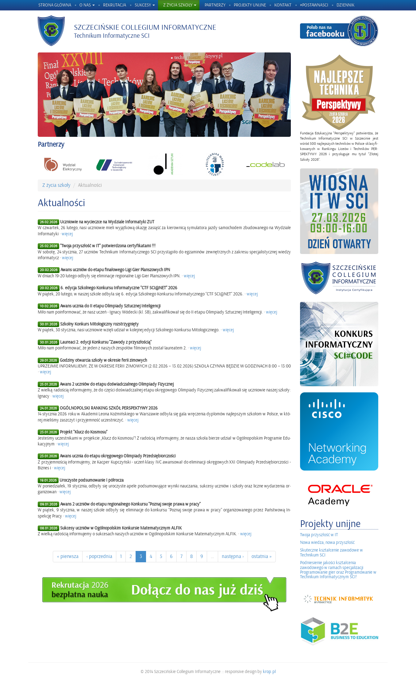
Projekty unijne (250, 5)
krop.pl (269, 671)
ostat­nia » (262, 556)
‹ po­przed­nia (99, 556)
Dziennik (345, 5)
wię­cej (67, 234)
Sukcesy (145, 5)
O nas (87, 5)
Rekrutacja (114, 5)
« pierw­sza (68, 556)
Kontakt (282, 5)
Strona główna (54, 5)
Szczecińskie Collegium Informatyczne (145, 27)
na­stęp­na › (233, 556)
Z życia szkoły (179, 5)
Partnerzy (215, 5)
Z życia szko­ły (56, 185)
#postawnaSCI (314, 5)
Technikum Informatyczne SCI (112, 36)
